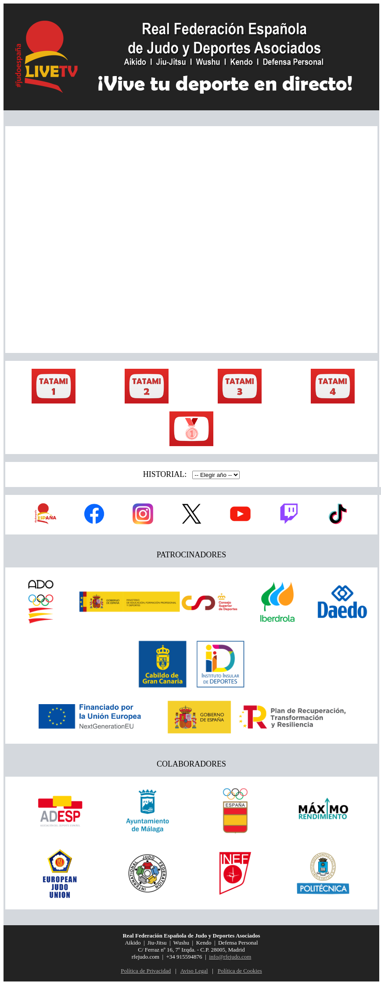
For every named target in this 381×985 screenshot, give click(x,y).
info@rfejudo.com (230, 956)
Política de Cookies (240, 970)
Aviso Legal (194, 970)
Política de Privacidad (146, 970)
